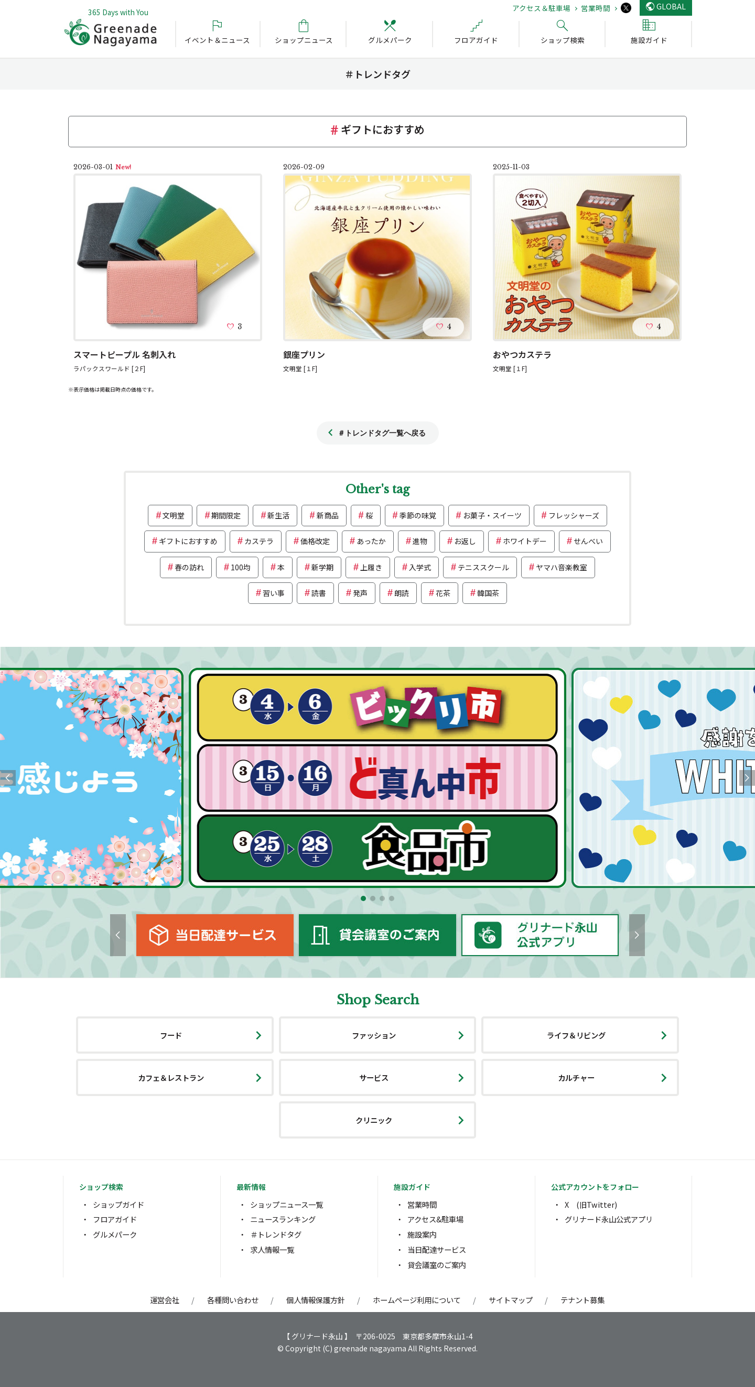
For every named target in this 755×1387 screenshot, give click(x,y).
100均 (241, 567)
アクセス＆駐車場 (541, 8)
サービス (374, 1077)
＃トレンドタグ (275, 1234)
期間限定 (226, 515)
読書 (318, 593)
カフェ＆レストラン (171, 1077)
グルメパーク (115, 1234)
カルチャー (576, 1077)
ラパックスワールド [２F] (109, 368)
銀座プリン (304, 354)
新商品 (328, 515)
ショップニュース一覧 (286, 1204)
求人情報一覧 (272, 1249)
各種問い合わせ (232, 1299)
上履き (371, 567)
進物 (420, 541)
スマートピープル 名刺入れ (124, 354)
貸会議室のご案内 (436, 1264)
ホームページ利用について (417, 1299)
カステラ (259, 541)
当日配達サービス (436, 1249)
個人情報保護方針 (315, 1299)
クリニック (373, 1119)
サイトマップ (511, 1299)
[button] (363, 898)
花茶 (443, 593)
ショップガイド (118, 1204)
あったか (371, 541)
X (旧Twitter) (591, 1204)
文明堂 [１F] (300, 368)
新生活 (278, 515)
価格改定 (315, 541)
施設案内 (422, 1234)
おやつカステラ (522, 354)
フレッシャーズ (573, 515)
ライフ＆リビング (576, 1035)
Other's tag (377, 489)
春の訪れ (189, 567)
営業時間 (595, 8)
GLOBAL (671, 6)
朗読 (401, 593)
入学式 (420, 567)
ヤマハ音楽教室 (561, 567)
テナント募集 (582, 1299)
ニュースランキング (283, 1219)
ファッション (374, 1035)
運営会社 (164, 1299)
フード (171, 1035)
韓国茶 (488, 593)
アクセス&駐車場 (435, 1219)
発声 (360, 593)
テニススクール (483, 567)
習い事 (274, 593)
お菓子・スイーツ (492, 515)
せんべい (588, 541)
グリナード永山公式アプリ (609, 1219)
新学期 (322, 567)
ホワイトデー (525, 541)
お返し (465, 541)
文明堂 (174, 515)
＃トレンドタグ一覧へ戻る (382, 433)
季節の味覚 (418, 515)
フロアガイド (115, 1219)
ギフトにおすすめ (188, 541)
